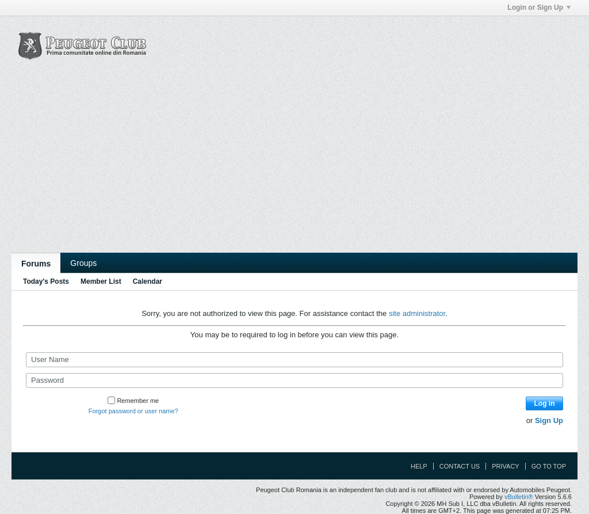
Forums (36, 263)
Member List (101, 281)
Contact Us (459, 466)
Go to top (548, 466)
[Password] (294, 380)
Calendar (147, 281)
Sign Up (549, 420)
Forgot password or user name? (133, 411)
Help (419, 466)
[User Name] (294, 359)
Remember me (133, 400)
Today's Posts (46, 281)
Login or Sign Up (539, 7)
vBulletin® (518, 496)
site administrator (417, 313)
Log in (544, 403)
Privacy (505, 466)
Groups (83, 263)
